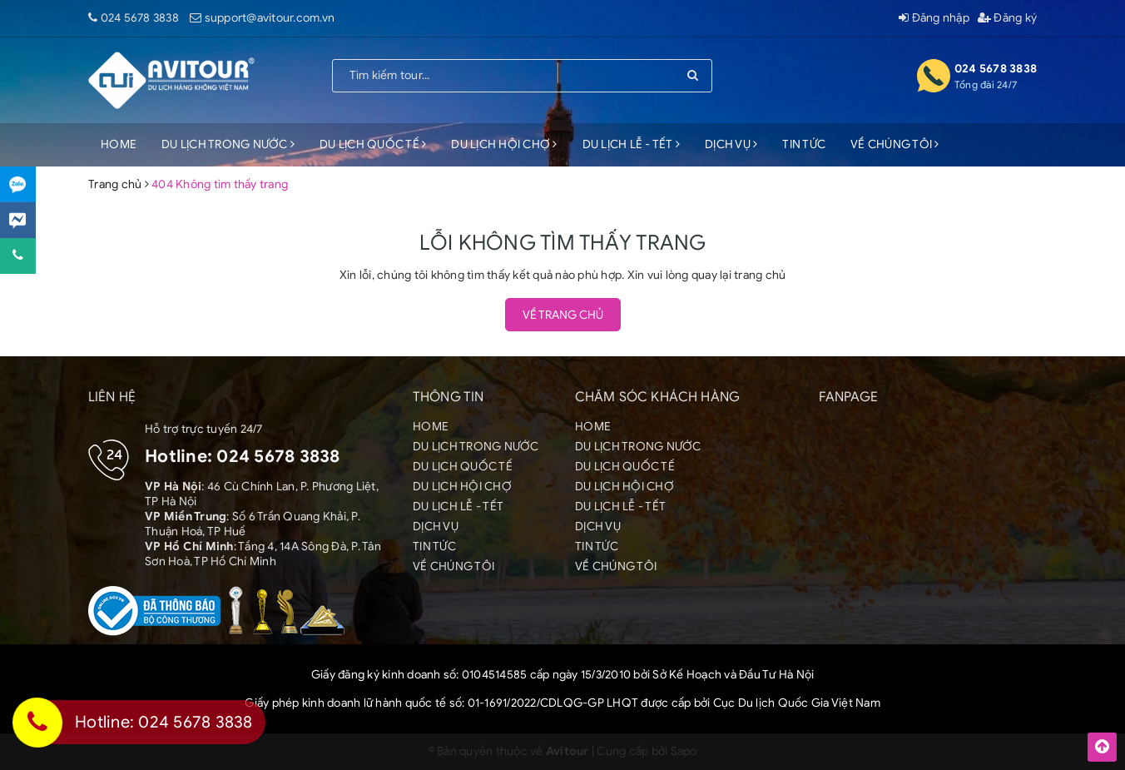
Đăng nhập (934, 18)
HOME (118, 144)
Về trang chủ (563, 315)
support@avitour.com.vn (270, 18)
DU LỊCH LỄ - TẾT (631, 144)
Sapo (684, 751)
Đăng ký (1007, 18)
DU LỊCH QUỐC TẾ (373, 144)
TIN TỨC (803, 144)
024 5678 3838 (140, 18)
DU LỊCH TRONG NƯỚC (228, 144)
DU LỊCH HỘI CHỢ (504, 144)
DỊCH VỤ (731, 144)
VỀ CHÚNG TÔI (894, 144)
